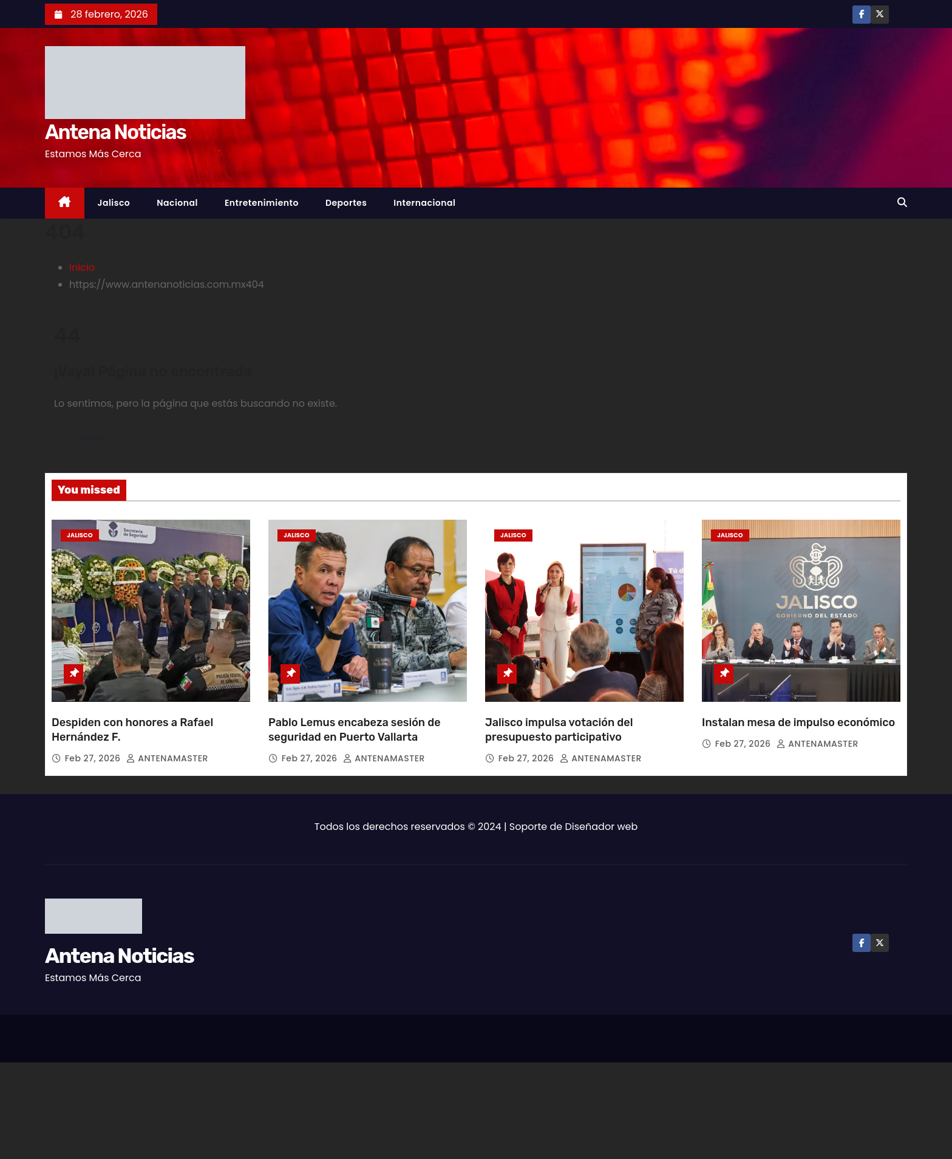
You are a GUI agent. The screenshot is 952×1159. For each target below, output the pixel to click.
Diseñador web (601, 827)
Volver (92, 438)
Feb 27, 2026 (94, 758)
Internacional (424, 203)
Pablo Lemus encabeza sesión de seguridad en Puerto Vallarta (354, 730)
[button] (902, 202)
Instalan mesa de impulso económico (799, 722)
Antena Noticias (115, 132)
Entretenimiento (262, 203)
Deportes (346, 203)
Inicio (82, 267)
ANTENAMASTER (167, 758)
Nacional (177, 203)
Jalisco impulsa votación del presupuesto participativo (559, 730)
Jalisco (114, 203)
